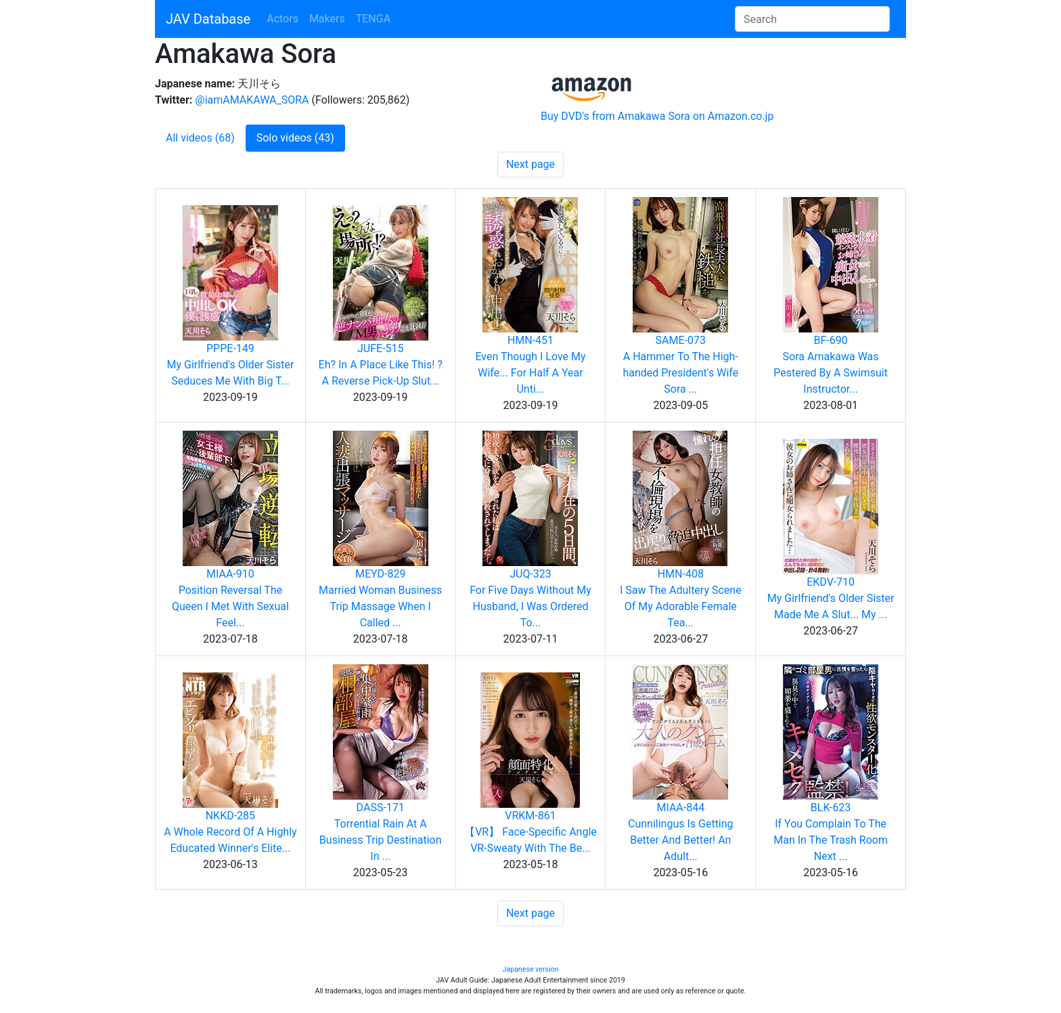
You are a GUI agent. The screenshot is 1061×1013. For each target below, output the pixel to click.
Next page (530, 164)
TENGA (373, 18)
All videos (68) (200, 137)
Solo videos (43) (295, 137)
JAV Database (208, 19)
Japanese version (530, 969)
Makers (327, 18)
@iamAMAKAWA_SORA (252, 99)
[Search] (812, 19)
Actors (282, 18)
